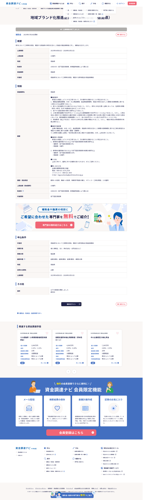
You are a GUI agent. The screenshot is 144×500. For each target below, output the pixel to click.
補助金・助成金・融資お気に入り (54, 471)
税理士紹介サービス (108, 457)
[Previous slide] (68, 371)
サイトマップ (69, 488)
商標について (95, 488)
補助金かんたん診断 (51, 465)
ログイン (122, 3)
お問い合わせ (103, 488)
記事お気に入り (50, 454)
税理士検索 (106, 460)
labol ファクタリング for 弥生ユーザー (113, 474)
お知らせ (20, 455)
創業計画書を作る (79, 451)
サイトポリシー (30, 488)
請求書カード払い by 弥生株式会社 (111, 471)
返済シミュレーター (51, 468)
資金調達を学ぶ (50, 451)
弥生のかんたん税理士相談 (109, 464)
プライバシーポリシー (40, 488)
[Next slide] (74, 371)
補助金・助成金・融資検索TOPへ (30, 313)
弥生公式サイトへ (112, 488)
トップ (17, 8)
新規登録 (132, 3)
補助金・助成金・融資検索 (30, 8)
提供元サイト (71, 304)
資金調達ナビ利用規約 (59, 488)
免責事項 (50, 488)
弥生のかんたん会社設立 (109, 451)
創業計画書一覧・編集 (80, 454)
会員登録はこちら (76, 432)
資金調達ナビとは (57, 3)
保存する (122, 34)
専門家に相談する (79, 462)
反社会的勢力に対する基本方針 (82, 488)
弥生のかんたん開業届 (108, 454)
